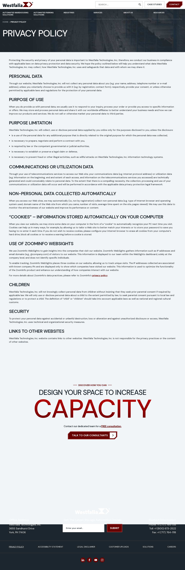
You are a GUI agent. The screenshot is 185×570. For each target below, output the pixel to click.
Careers (171, 546)
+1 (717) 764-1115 (166, 524)
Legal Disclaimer (86, 546)
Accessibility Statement (50, 546)
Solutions (148, 546)
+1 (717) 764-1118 (166, 532)
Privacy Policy (16, 546)
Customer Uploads (119, 546)
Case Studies (154, 4)
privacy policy (100, 275)
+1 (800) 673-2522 (165, 528)
